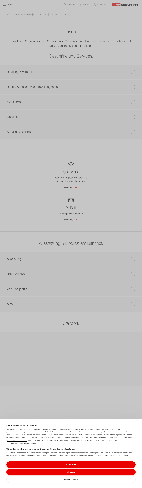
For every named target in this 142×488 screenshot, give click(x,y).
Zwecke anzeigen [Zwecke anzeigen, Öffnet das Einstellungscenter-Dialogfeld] (71, 482)
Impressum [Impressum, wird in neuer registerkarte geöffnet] (31, 446)
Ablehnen (71, 475)
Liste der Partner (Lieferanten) (116, 458)
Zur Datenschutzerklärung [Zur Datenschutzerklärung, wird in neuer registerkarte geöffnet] (17, 446)
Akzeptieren (71, 467)
